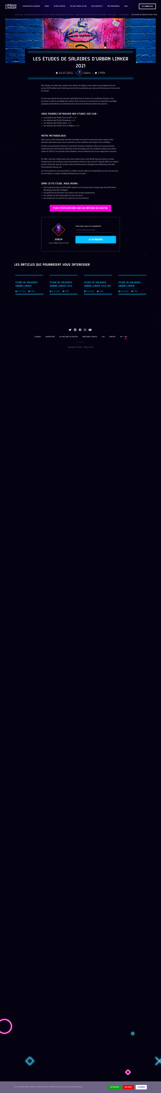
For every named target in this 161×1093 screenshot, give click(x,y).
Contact (112, 332)
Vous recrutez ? (97, 6)
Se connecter (147, 6)
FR (125, 332)
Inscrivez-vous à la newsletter (88, 227)
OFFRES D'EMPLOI (59, 6)
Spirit (47, 6)
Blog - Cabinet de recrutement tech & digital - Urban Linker (99, 14)
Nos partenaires (114, 6)
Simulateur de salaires (31, 6)
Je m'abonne (95, 240)
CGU (103, 332)
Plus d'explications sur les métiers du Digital (80, 208)
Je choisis (141, 1087)
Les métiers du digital (69, 332)
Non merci (128, 1087)
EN (121, 332)
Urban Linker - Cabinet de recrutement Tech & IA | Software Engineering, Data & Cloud (44, 14)
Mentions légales (90, 332)
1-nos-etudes (127, 14)
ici (76, 117)
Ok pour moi (114, 1087)
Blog (126, 6)
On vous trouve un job (78, 6)
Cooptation (50, 332)
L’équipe (38, 332)
